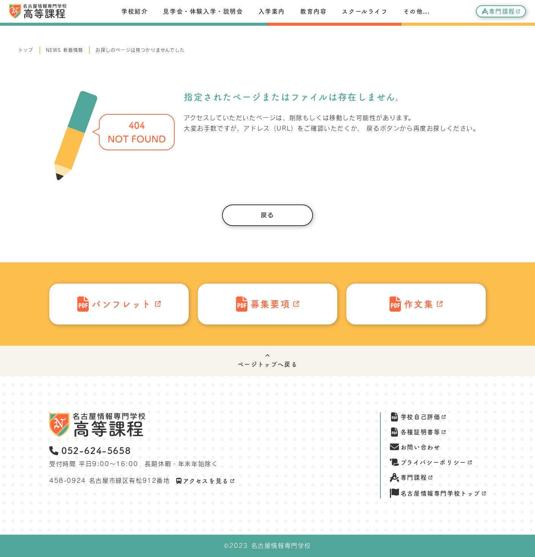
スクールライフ (365, 11)
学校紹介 (134, 11)
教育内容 (313, 11)
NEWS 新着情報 (64, 50)
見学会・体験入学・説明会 (203, 11)
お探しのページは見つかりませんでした (140, 50)
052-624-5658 (90, 450)
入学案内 (271, 11)
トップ (25, 50)
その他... (416, 11)
